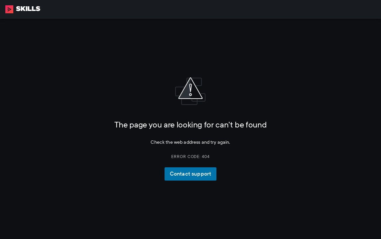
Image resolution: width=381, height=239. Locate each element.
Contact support (190, 174)
